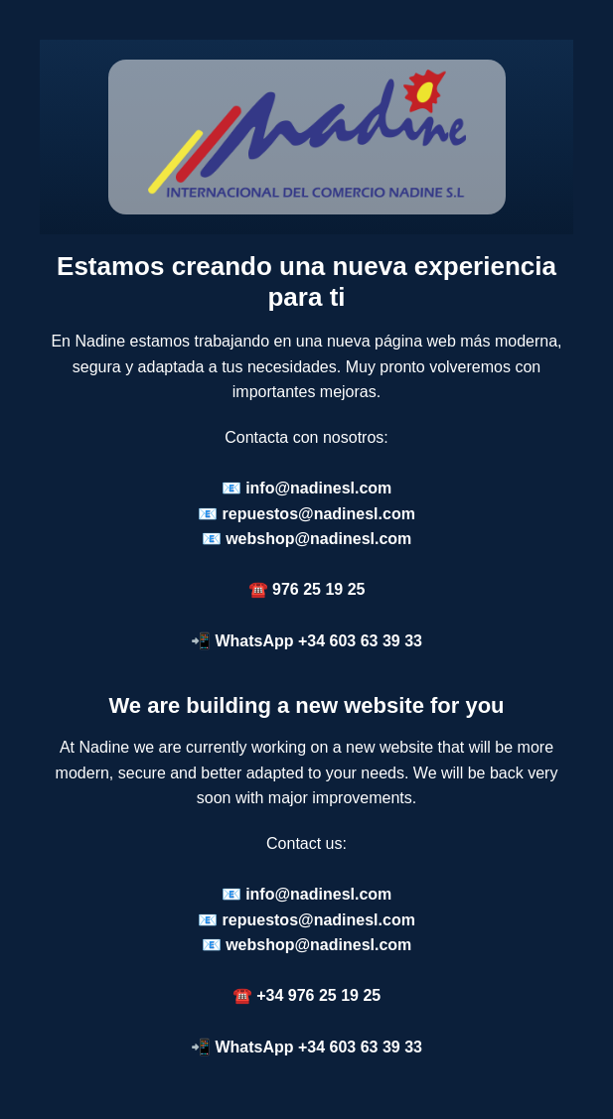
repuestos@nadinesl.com (319, 513)
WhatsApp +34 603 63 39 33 (318, 640)
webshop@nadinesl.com (318, 538)
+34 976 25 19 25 (318, 995)
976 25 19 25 (318, 589)
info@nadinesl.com (318, 488)
